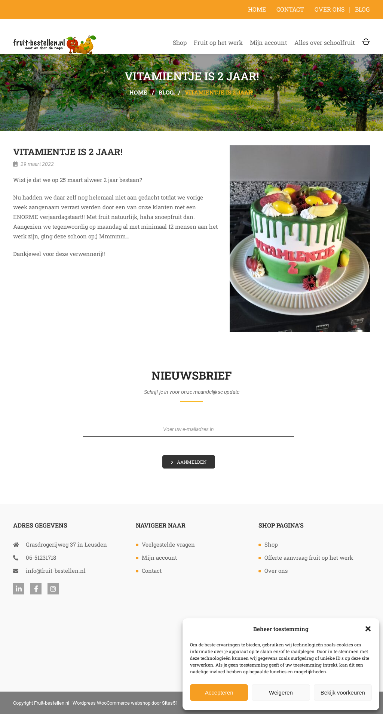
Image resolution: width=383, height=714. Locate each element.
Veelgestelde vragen (168, 544)
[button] (368, 629)
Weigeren (281, 692)
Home (257, 9)
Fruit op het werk (218, 42)
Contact (290, 9)
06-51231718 (34, 557)
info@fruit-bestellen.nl (49, 570)
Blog (362, 9)
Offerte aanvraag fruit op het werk (308, 557)
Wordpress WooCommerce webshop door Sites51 (125, 703)
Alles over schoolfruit (324, 42)
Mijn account (268, 42)
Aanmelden (191, 462)
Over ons (329, 9)
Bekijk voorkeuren (343, 692)
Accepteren (219, 692)
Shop (180, 42)
